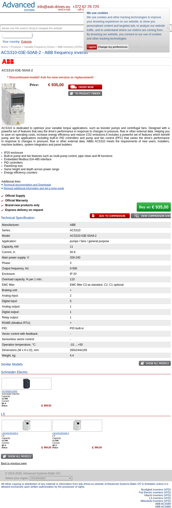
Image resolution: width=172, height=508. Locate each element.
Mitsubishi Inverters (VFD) (156, 500)
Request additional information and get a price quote (34, 188)
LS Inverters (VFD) (160, 498)
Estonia (26, 41)
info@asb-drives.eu (53, 7)
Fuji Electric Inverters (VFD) (155, 492)
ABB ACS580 (163, 503)
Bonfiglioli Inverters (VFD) (156, 489)
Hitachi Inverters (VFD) (157, 495)
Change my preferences (112, 46)
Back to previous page (14, 463)
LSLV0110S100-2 (10, 433)
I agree (92, 46)
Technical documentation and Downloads (27, 184)
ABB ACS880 (163, 506)
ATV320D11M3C (10, 391)
